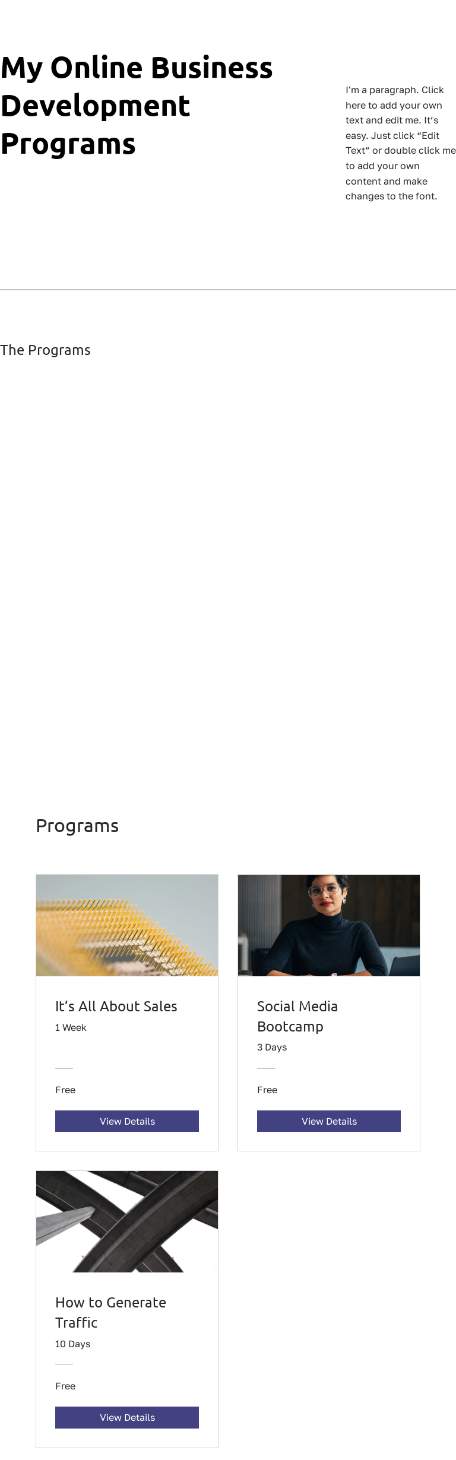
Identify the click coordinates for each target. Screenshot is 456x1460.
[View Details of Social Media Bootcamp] (329, 1121)
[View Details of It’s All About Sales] (127, 1121)
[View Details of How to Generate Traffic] (127, 1417)
